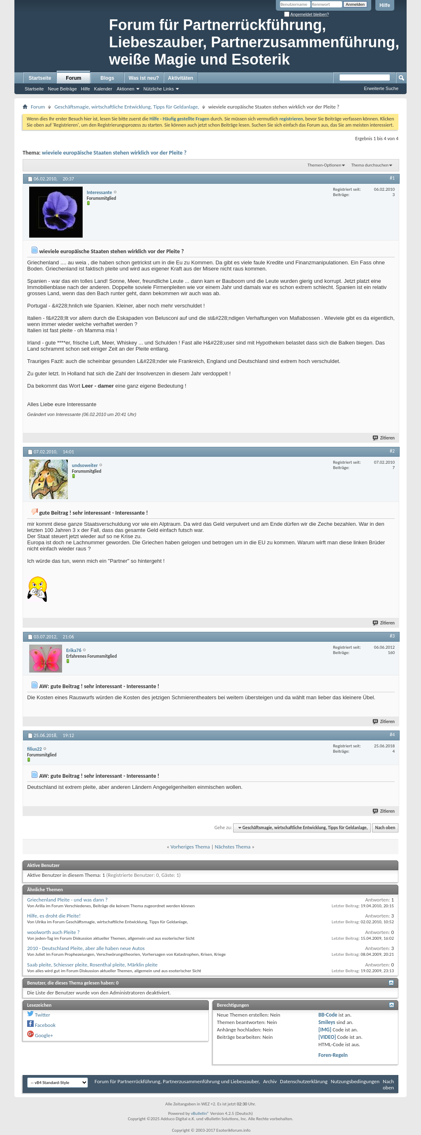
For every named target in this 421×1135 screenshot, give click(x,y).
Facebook (45, 1025)
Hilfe (384, 5)
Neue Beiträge (62, 88)
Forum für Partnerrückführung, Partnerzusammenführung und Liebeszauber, (177, 1081)
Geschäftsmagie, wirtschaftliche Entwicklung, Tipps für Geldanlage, (126, 107)
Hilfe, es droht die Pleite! (54, 916)
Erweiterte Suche (381, 88)
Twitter (42, 1015)
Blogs (107, 78)
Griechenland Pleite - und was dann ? (67, 900)
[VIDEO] (327, 1037)
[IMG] (324, 1029)
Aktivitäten (180, 78)
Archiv (270, 1081)
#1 (392, 178)
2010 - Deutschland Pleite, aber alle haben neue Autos (86, 948)
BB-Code (327, 1015)
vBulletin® (200, 1113)
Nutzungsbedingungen (355, 1081)
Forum (73, 78)
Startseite (40, 78)
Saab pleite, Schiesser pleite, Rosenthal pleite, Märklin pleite (92, 965)
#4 (392, 734)
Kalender (103, 88)
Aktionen (125, 88)
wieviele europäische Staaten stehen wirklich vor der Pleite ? (114, 152)
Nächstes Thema (232, 847)
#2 (392, 451)
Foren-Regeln (332, 1055)
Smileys (326, 1022)
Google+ (44, 1035)
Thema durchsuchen (370, 165)
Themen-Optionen (324, 165)
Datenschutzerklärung (304, 1081)
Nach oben (385, 827)
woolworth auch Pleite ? (53, 932)
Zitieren (384, 438)
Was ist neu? (144, 78)
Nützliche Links (158, 88)
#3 (392, 636)
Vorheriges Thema (190, 847)
